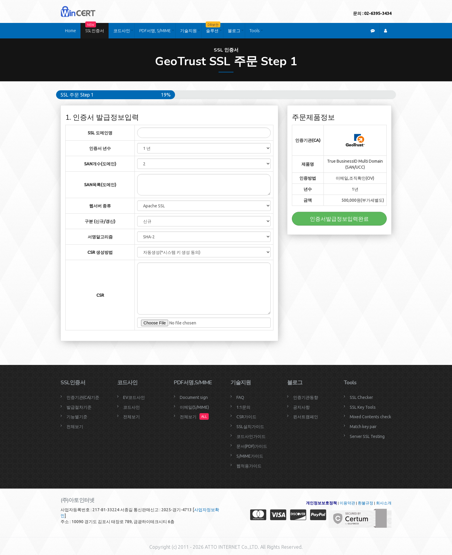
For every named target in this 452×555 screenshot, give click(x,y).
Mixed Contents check (370, 416)
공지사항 (301, 407)
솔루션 (213, 28)
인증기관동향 (305, 397)
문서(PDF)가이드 (251, 446)
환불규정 (365, 503)
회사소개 (383, 503)
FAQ (240, 397)
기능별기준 (76, 416)
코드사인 (121, 30)
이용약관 (347, 503)
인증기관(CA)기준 (82, 397)
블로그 (234, 30)
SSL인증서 (94, 28)
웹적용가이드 (248, 466)
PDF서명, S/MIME (155, 30)
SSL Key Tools (363, 407)
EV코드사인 (134, 397)
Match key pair (363, 426)
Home (70, 30)
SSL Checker (361, 397)
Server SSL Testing (367, 436)
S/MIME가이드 (249, 456)
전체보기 (74, 426)
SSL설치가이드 (250, 426)
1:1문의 (243, 407)
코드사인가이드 (251, 436)
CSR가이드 (246, 416)
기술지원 (188, 30)
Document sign (194, 397)
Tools (255, 30)
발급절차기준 (79, 407)
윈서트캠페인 (305, 416)
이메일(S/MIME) (194, 407)
